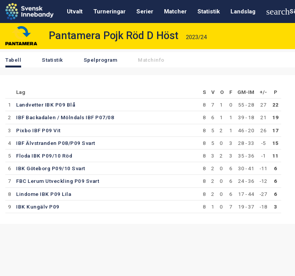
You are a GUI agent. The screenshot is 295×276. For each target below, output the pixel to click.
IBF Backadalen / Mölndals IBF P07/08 (65, 117)
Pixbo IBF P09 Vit (38, 130)
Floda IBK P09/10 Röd (44, 156)
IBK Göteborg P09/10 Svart (50, 168)
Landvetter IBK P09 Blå (45, 105)
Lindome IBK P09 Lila (43, 194)
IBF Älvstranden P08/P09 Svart (55, 143)
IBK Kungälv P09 (38, 207)
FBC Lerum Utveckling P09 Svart (57, 181)
